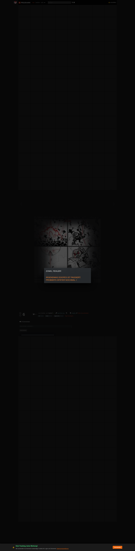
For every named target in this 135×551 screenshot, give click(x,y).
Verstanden (117, 547)
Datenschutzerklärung (62, 548)
